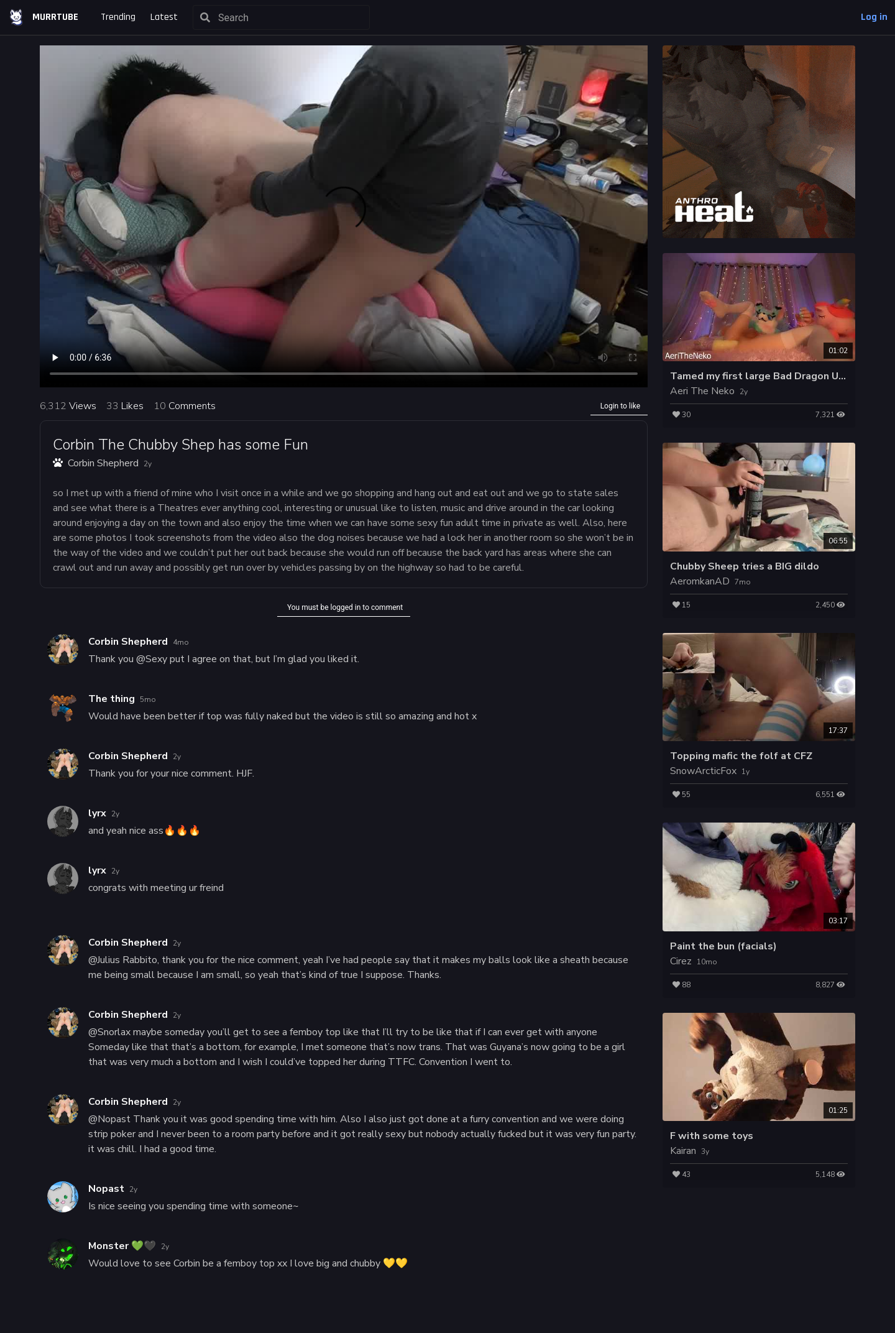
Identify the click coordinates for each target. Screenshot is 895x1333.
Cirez (681, 961)
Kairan (683, 1151)
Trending (118, 17)
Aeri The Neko (702, 391)
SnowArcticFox (703, 771)
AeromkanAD (700, 581)
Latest (164, 17)
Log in (874, 17)
